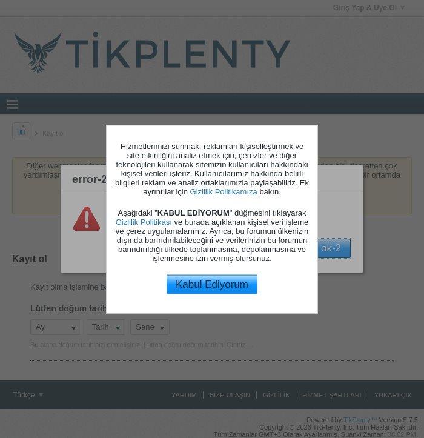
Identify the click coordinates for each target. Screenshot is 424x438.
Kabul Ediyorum (212, 284)
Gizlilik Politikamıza (223, 191)
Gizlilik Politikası (144, 222)
